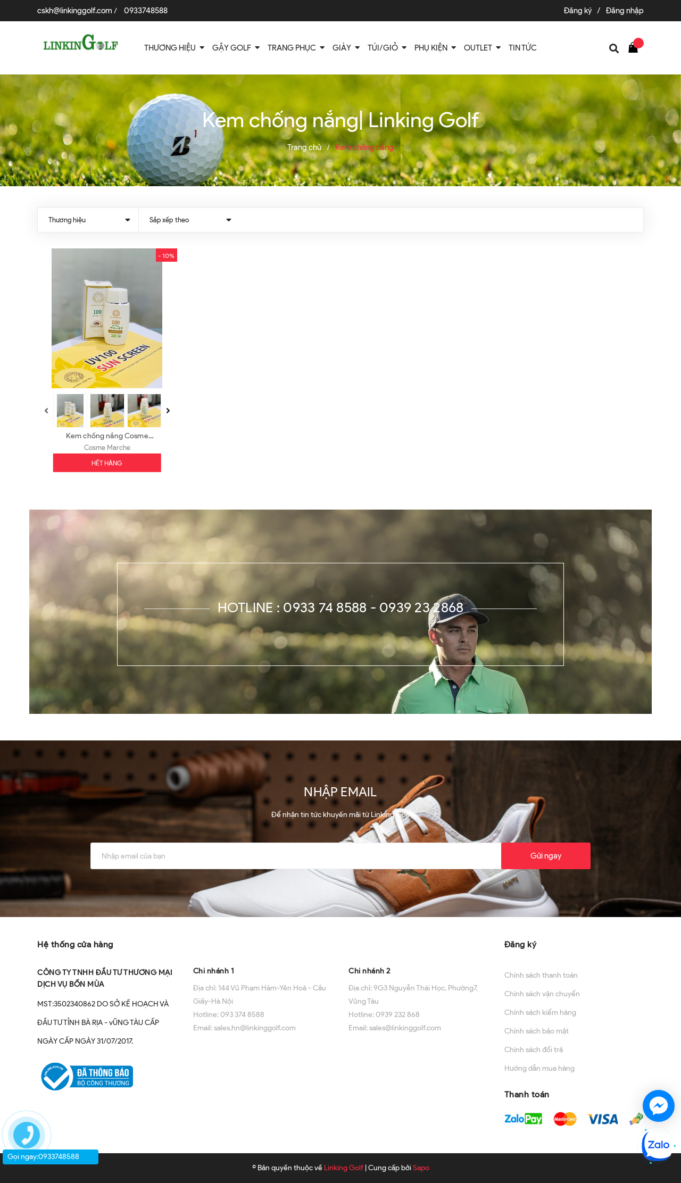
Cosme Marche (107, 448)
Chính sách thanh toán (541, 975)
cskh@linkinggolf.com (74, 10)
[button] (263, 943)
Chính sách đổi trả (533, 1049)
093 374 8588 (242, 1014)
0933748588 (146, 10)
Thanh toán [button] (527, 1094)
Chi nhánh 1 (213, 971)
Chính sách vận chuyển (542, 993)
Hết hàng (107, 463)
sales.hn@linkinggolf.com (255, 1027)
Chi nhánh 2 (369, 971)
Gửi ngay (545, 856)
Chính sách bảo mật (536, 1031)
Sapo (421, 1167)
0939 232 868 (398, 1014)
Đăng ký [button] (520, 944)
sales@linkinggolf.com (405, 1027)
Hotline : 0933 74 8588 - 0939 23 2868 (341, 607)
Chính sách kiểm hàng (540, 1012)
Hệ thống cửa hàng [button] (75, 944)
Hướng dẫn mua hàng (539, 1068)
